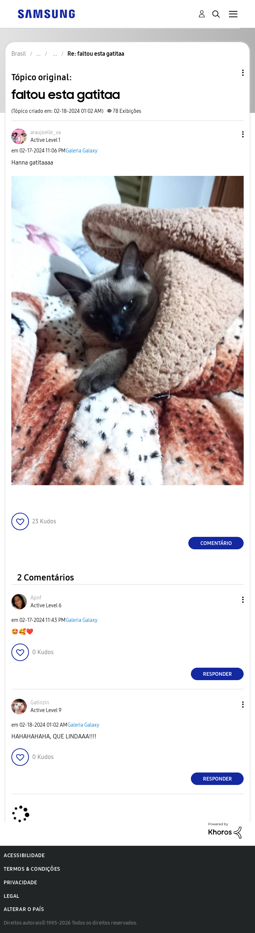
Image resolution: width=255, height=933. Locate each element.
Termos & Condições (32, 869)
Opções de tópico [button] (230, 72)
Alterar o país (24, 909)
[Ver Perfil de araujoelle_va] (45, 132)
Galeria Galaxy (81, 151)
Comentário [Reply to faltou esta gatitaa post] (216, 543)
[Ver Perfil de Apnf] (35, 598)
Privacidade (20, 882)
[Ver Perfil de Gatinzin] (39, 703)
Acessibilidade (24, 855)
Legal (11, 896)
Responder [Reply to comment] (217, 674)
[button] (231, 134)
